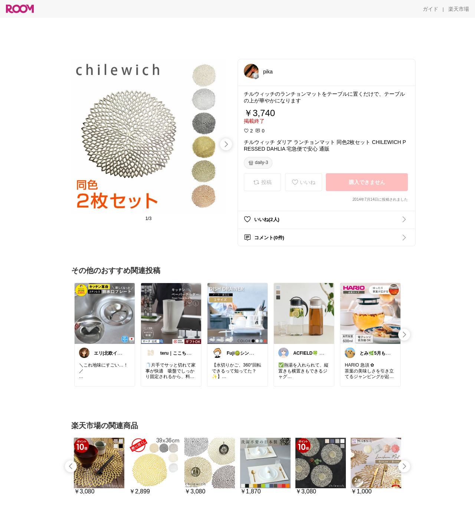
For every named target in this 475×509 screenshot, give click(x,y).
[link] (105, 313)
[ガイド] (430, 9)
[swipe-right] (226, 144)
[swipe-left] (71, 466)
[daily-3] (258, 163)
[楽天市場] (458, 9)
